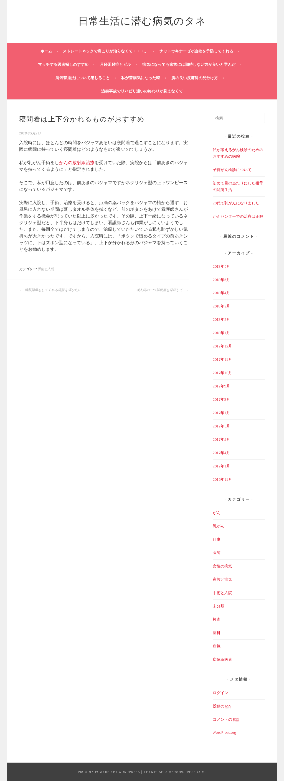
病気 (216, 646)
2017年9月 (221, 386)
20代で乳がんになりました (236, 203)
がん (216, 512)
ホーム (46, 51)
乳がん (218, 526)
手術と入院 (45, 269)
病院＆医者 (222, 659)
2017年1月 (221, 466)
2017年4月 (221, 452)
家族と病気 (222, 579)
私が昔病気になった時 (140, 77)
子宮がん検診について (232, 169)
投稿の (222, 706)
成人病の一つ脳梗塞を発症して (162, 290)
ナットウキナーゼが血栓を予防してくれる (196, 51)
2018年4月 (221, 292)
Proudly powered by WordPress (109, 772)
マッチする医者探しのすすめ (63, 64)
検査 (216, 619)
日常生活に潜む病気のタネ (142, 19)
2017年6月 (221, 426)
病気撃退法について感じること (82, 77)
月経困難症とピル (115, 64)
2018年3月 (221, 306)
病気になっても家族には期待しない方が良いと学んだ (188, 64)
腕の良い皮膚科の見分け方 (194, 77)
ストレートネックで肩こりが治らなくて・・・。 (105, 51)
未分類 (218, 606)
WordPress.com (189, 772)
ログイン (220, 692)
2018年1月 (221, 332)
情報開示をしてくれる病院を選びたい (50, 290)
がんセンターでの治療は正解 (238, 216)
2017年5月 (221, 439)
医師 (216, 552)
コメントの (226, 719)
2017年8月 (221, 399)
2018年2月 (221, 319)
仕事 (216, 539)
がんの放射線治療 (77, 162)
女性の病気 (222, 566)
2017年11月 (222, 359)
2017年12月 (222, 346)
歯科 (216, 632)
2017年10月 (222, 372)
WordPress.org (224, 732)
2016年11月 (222, 479)
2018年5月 (221, 279)
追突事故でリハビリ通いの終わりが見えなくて (142, 91)
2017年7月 (221, 412)
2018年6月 (221, 266)
